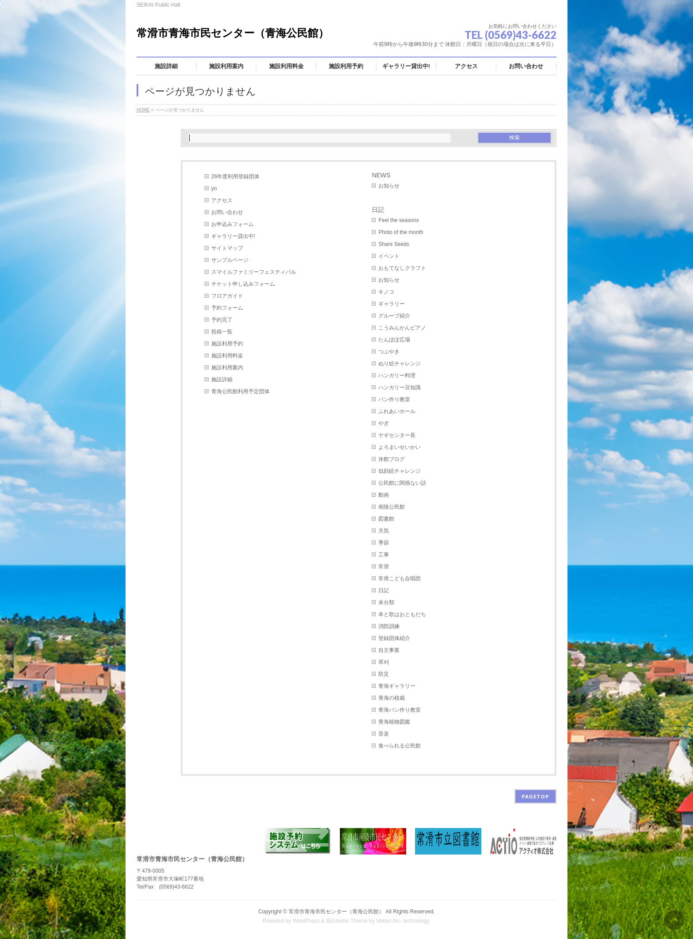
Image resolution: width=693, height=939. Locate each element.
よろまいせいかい (399, 447)
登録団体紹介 (394, 638)
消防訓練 (389, 626)
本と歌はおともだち (402, 614)
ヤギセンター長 (396, 435)
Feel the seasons (398, 220)
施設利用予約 (227, 344)
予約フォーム (227, 308)
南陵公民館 (391, 507)
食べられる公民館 (399, 746)
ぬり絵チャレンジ (399, 363)
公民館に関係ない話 (402, 483)
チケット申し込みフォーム (243, 284)
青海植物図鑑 (394, 722)
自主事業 (389, 650)
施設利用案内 (227, 367)
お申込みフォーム (232, 224)
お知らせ (389, 186)
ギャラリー (391, 304)
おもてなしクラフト (402, 268)
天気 (383, 531)
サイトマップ (227, 248)
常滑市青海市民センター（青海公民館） (233, 33)
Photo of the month (400, 232)
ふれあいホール (396, 411)
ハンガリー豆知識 (399, 387)
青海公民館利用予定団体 (240, 391)
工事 (383, 555)
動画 (383, 495)
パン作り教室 (394, 399)
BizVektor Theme (347, 921)
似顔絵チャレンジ (399, 471)
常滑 (383, 566)
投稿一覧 (221, 332)
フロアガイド (227, 296)
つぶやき (389, 352)
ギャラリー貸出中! (233, 236)
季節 (383, 543)
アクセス (221, 200)
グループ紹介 (394, 316)
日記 (378, 209)
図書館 (386, 519)
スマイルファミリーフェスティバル (253, 272)
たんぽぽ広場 (394, 340)
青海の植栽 (391, 698)
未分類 (386, 602)
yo (214, 188)
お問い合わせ (227, 212)
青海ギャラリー (396, 686)
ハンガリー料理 (396, 375)
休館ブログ (391, 459)
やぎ (383, 423)
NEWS (381, 175)
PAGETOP (535, 796)
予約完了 (221, 320)
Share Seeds (393, 244)
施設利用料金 (227, 356)
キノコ (386, 292)
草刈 (383, 662)
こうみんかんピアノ (402, 328)
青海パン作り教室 (399, 710)
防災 (383, 674)
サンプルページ (229, 260)
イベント (389, 256)
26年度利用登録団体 (235, 176)
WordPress (306, 921)
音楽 (383, 734)
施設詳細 (221, 379)
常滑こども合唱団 (399, 578)
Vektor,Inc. (389, 921)
